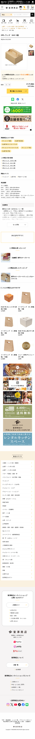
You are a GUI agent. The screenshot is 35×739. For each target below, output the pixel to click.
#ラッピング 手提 (26, 147)
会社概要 (17, 669)
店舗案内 (27, 721)
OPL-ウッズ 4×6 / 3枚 (8, 165)
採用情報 (17, 723)
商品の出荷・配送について (17, 103)
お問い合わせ (13, 621)
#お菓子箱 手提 (6, 151)
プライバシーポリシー (17, 690)
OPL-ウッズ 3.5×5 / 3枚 (8, 160)
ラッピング (5, 28)
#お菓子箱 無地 (19, 141)
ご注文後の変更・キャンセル (17, 618)
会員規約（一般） (15, 687)
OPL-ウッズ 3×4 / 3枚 (8, 163)
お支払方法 (12, 610)
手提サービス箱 (22, 28)
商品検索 (8, 720)
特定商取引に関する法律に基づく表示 (13, 721)
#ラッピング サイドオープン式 (10, 147)
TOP (3, 720)
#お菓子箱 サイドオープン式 (9, 144)
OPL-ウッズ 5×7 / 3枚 (8, 168)
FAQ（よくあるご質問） (17, 684)
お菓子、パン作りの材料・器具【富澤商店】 (13, 26)
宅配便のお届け (14, 613)
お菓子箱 (12, 28)
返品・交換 (12, 615)
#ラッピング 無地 (6, 141)
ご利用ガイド (14, 681)
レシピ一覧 (15, 720)
